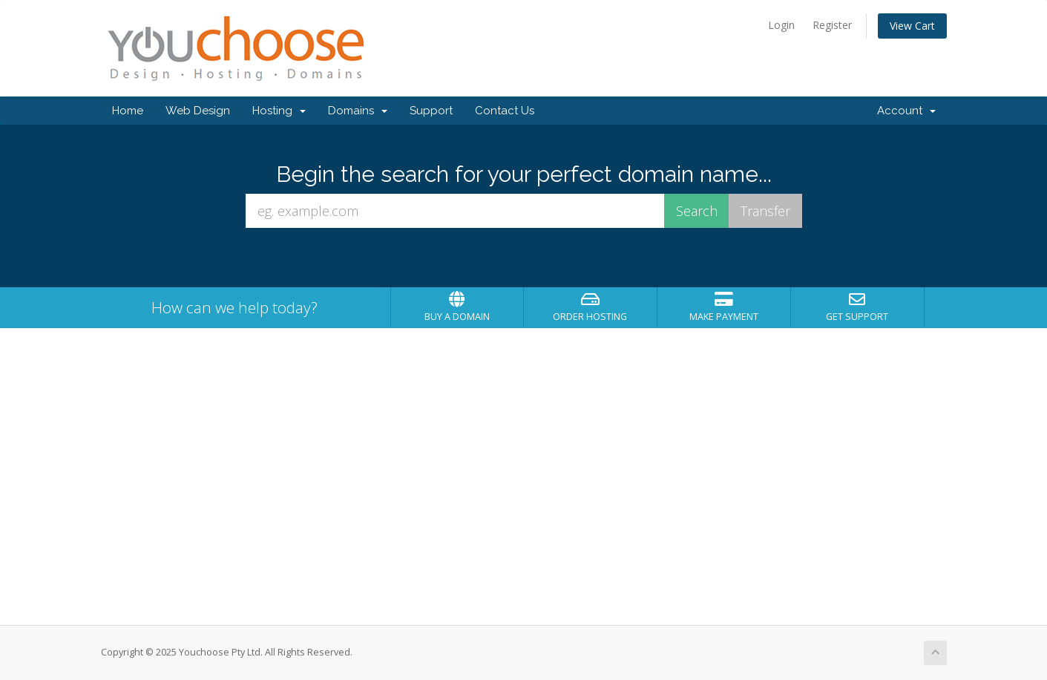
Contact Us (504, 110)
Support (431, 110)
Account (906, 110)
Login (781, 25)
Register (832, 25)
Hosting (279, 110)
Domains (357, 110)
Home (127, 110)
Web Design (197, 110)
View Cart (912, 26)
